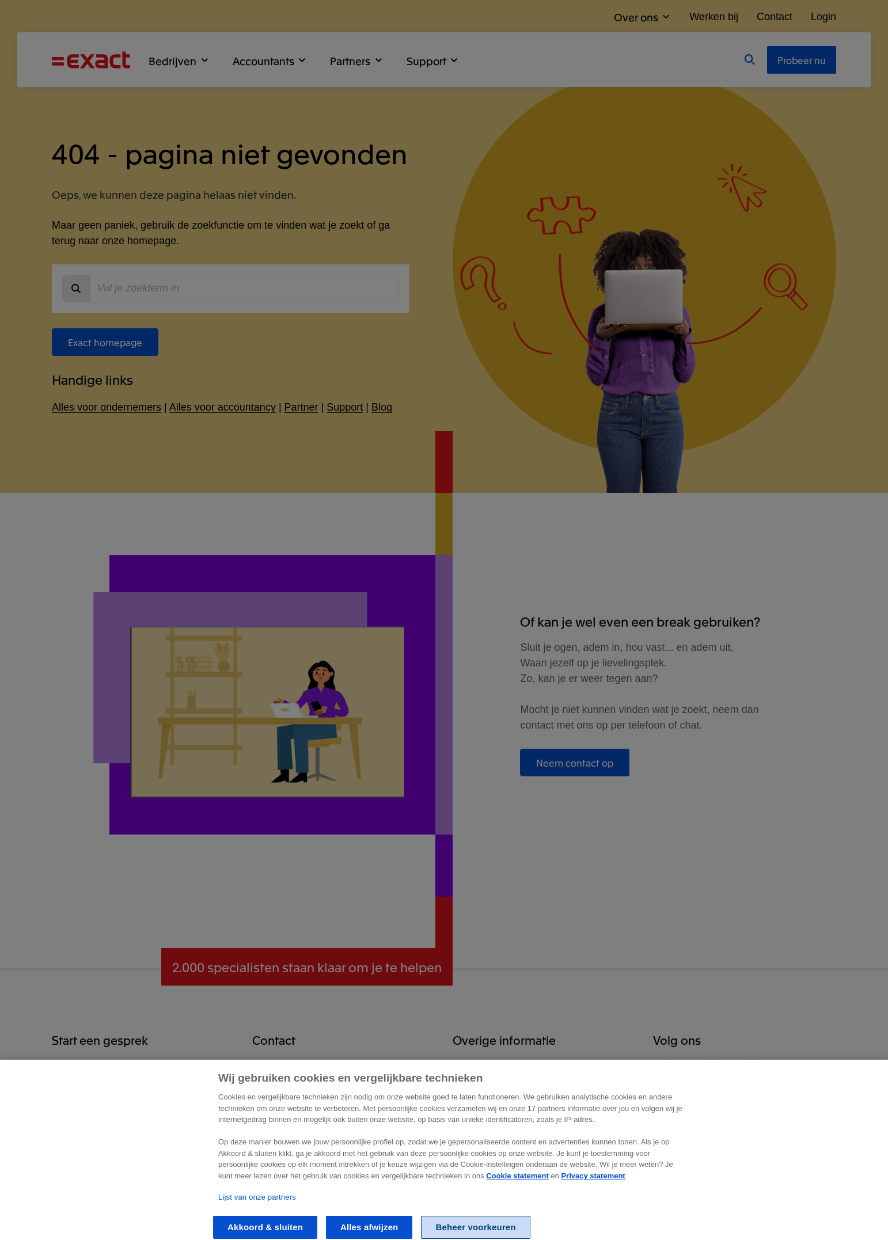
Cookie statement (517, 1182)
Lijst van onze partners (257, 1204)
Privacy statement (593, 1182)
